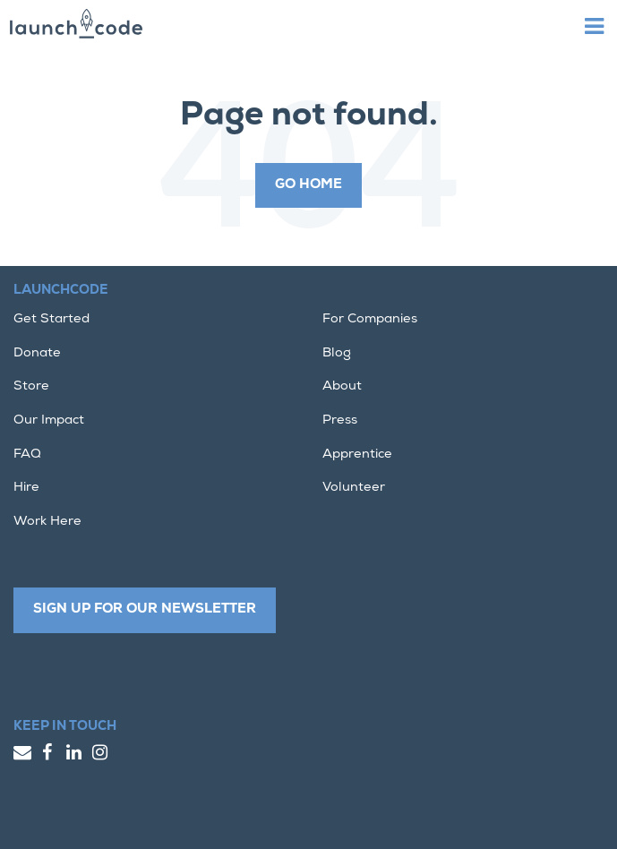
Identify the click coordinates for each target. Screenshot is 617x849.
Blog (336, 353)
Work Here (47, 521)
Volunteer (353, 487)
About (342, 386)
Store (31, 386)
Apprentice (357, 454)
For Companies (369, 319)
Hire (26, 487)
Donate (37, 353)
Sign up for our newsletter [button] (144, 609)
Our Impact (48, 420)
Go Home (308, 185)
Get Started (51, 319)
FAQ (27, 454)
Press (339, 420)
